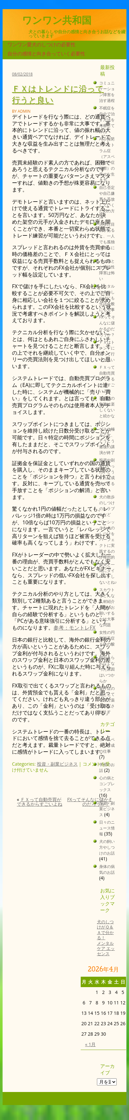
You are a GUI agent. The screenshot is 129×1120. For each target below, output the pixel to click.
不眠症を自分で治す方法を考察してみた (107, 119)
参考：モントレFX (74, 627)
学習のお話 (107, 767)
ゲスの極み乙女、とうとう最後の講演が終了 (107, 440)
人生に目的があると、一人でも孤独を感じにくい (107, 238)
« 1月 (90, 1044)
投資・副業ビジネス (57, 764)
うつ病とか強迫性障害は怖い (107, 269)
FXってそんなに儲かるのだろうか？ (90, 801)
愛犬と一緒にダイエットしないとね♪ (108, 573)
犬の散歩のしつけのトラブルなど (107, 505)
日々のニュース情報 (107, 827)
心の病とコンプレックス (107, 783)
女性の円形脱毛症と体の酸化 (107, 641)
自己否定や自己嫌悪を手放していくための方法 (107, 202)
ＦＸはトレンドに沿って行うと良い (107, 350)
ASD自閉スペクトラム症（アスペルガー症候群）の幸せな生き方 (107, 159)
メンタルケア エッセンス (106, 949)
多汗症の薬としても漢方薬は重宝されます (107, 700)
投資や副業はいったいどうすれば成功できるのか (107, 474)
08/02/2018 (22, 74)
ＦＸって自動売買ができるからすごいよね (39, 801)
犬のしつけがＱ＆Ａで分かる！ (105, 930)
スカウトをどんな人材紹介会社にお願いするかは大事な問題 (107, 607)
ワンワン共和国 (56, 20)
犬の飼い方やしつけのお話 (107, 847)
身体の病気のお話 (107, 869)
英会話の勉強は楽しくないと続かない (107, 409)
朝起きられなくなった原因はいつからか (107, 669)
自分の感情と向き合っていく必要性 (46, 53)
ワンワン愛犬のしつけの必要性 (41, 44)
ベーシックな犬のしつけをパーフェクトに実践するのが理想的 (107, 539)
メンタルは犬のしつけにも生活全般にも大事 (107, 297)
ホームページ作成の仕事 (107, 745)
